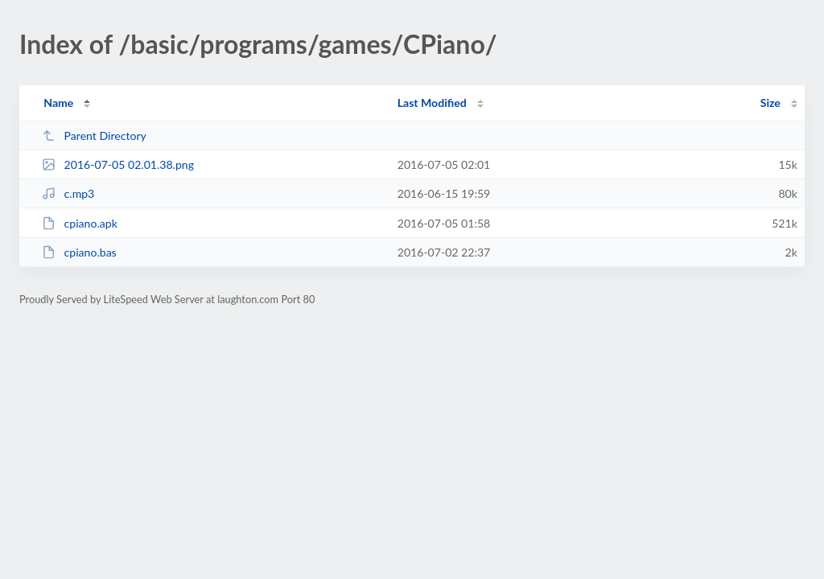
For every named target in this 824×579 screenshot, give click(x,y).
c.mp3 (68, 193)
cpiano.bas (79, 252)
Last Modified (432, 102)
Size (770, 102)
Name (58, 102)
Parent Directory (94, 135)
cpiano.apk (79, 223)
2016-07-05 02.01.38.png (118, 164)
